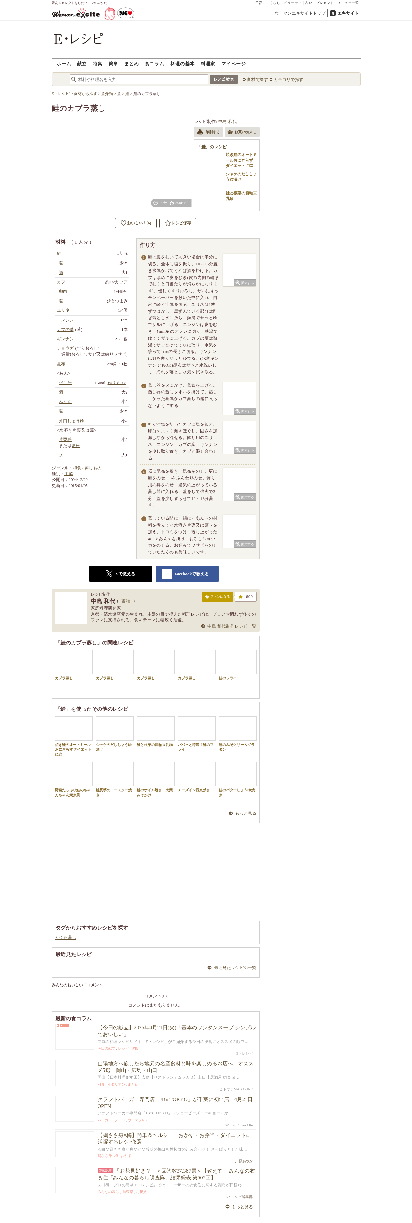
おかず (126, 1156)
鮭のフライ (238, 665)
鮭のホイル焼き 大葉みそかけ (156, 779)
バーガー (105, 1120)
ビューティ (293, 3)
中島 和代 (227, 121)
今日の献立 (106, 1048)
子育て (260, 3)
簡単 (113, 63)
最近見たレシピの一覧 (235, 967)
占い (308, 3)
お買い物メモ (241, 132)
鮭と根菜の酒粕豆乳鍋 (156, 731)
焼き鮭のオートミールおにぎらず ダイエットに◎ (74, 736)
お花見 (141, 1192)
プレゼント (325, 3)
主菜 (68, 473)
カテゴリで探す (288, 79)
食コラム (154, 63)
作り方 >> (117, 382)
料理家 (208, 63)
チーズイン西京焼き (197, 777)
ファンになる (217, 598)
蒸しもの (93, 467)
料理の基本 (182, 63)
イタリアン (116, 1084)
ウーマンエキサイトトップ (300, 13)
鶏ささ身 (105, 1156)
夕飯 (135, 1048)
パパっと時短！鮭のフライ (197, 733)
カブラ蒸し (74, 665)
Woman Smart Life (239, 1125)
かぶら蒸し (65, 937)
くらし (275, 3)
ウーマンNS (137, 1120)
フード (119, 1120)
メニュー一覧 (348, 3)
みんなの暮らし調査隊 (115, 1192)
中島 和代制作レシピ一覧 (232, 626)
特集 (97, 63)
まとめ (131, 63)
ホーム (64, 63)
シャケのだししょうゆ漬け (115, 733)
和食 (77, 467)
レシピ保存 (181, 223)
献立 (82, 63)
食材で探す (257, 79)
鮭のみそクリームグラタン (238, 733)
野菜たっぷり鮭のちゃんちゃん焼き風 (74, 779)
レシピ (123, 1048)
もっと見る (245, 813)
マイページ (233, 63)
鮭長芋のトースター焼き (115, 779)
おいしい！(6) (139, 223)
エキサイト (348, 13)
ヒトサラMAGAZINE (236, 1089)
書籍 (125, 600)
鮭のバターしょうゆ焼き (238, 779)
